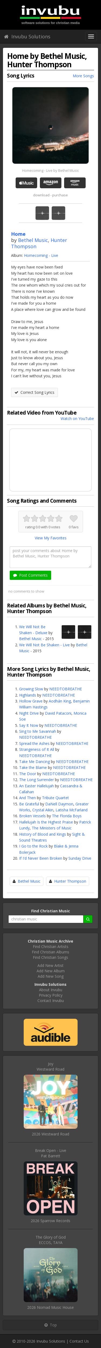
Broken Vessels (32, 815)
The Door (27, 773)
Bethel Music (33, 240)
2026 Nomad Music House (50, 1307)
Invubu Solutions (27, 36)
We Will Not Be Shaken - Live (44, 644)
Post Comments (30, 575)
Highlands (27, 695)
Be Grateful (29, 803)
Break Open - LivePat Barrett (50, 1153)
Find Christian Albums (50, 951)
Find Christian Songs (50, 957)
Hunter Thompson (70, 881)
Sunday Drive (79, 858)
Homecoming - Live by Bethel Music (50, 170)
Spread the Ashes (34, 743)
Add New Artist (50, 965)
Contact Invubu (50, 1000)
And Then (27, 797)
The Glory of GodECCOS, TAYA (51, 1240)
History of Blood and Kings (42, 834)
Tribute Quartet (55, 797)
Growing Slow (31, 688)
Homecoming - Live (41, 255)
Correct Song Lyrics (34, 392)
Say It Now (28, 725)
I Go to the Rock (33, 846)
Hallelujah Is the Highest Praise (46, 822)
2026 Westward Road (50, 1134)
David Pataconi (58, 713)
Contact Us (79, 1341)
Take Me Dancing (34, 761)
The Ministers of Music (52, 828)
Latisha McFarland (71, 809)
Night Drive (29, 713)
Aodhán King (60, 701)
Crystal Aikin (42, 809)
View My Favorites (51, 537)
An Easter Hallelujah (36, 785)
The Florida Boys (67, 815)
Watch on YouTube (77, 418)
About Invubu (50, 989)
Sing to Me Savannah (37, 731)
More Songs (83, 75)
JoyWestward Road (50, 1066)
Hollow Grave (31, 701)
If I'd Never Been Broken (40, 858)
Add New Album (51, 970)
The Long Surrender (36, 779)
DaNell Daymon (59, 803)
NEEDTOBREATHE (65, 688)
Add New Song (51, 976)
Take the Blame (33, 767)
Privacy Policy (50, 995)
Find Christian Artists (50, 946)
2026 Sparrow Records (50, 1220)
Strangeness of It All (36, 749)
